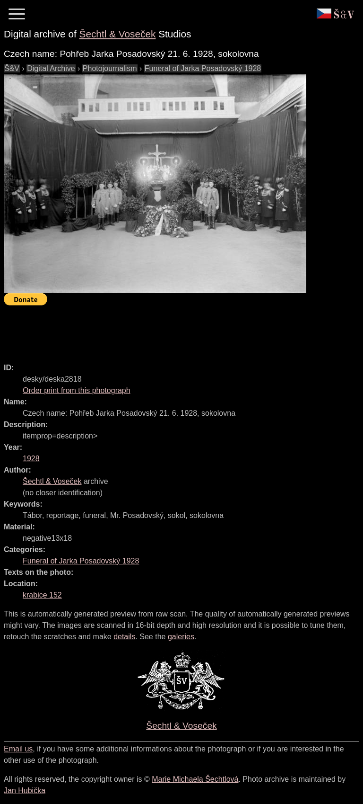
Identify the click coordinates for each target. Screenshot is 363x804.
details (124, 637)
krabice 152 (42, 595)
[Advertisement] (176, 330)
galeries (181, 637)
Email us (18, 749)
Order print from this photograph (76, 390)
